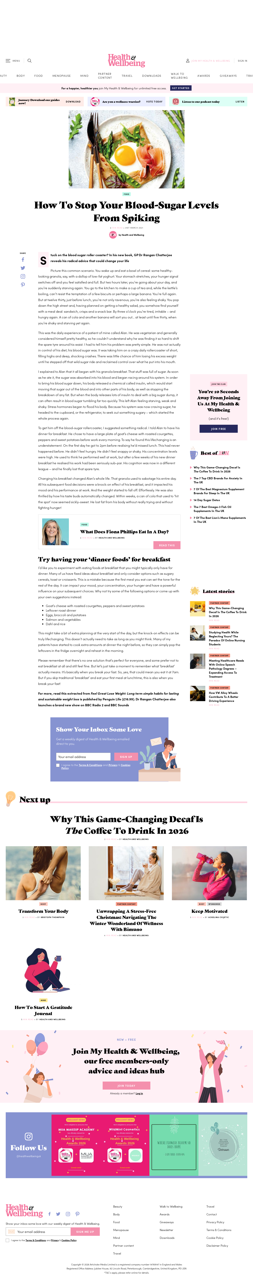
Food (38, 76)
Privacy (114, 766)
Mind (84, 76)
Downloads (151, 76)
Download (73, 102)
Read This (167, 546)
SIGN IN (242, 61)
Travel (127, 76)
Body (21, 76)
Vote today (154, 102)
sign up (126, 758)
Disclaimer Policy (217, 1248)
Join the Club (219, 385)
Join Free (218, 431)
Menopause (61, 76)
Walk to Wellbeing (179, 76)
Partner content (105, 76)
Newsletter (166, 1233)
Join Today (126, 1094)
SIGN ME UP (85, 1234)
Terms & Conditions (91, 766)
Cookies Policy (69, 1243)
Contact (211, 1217)
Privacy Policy (215, 1225)
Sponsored (214, 908)
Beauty (117, 1209)
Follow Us (30, 1155)
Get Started (180, 89)
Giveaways (228, 76)
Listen (240, 102)
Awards (203, 76)
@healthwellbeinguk (30, 1165)
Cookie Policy (214, 1240)
